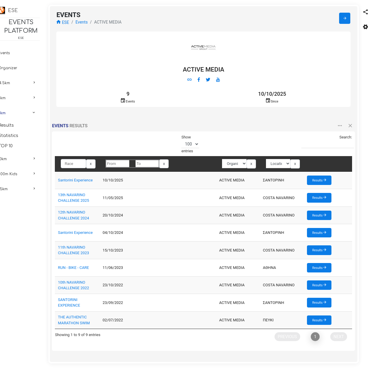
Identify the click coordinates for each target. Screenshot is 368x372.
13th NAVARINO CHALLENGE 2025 (102, 199)
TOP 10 (22, 146)
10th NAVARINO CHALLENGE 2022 (102, 287)
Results (22, 125)
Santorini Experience (89, 182)
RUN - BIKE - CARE (87, 269)
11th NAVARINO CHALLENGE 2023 (102, 252)
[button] (336, 128)
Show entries (196, 146)
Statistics (24, 135)
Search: (323, 143)
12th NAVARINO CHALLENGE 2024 (102, 217)
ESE (77, 24)
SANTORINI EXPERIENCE (93, 304)
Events (96, 24)
